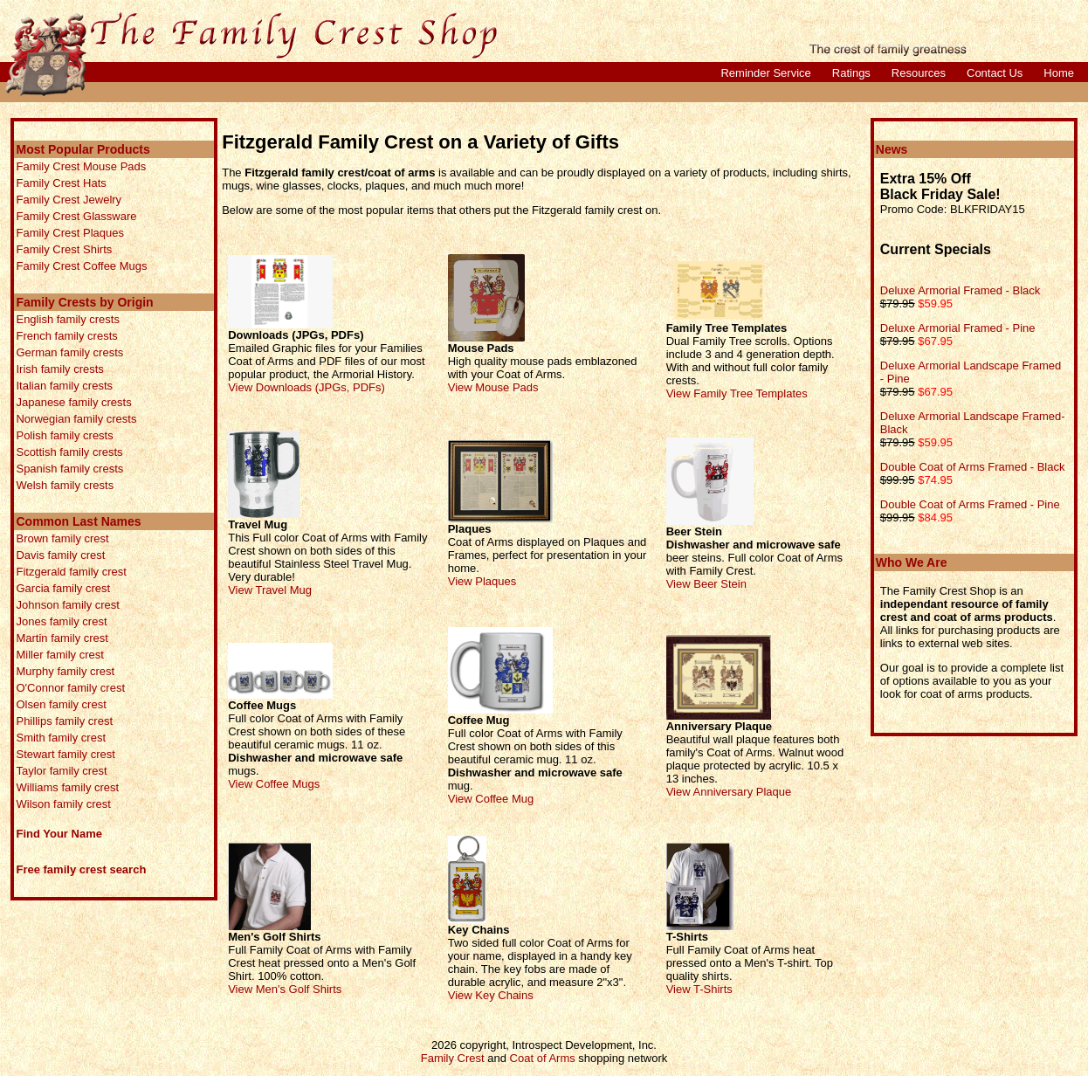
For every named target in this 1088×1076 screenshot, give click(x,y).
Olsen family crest (61, 704)
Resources (919, 72)
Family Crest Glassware (76, 216)
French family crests (66, 335)
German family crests (69, 352)
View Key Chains (491, 995)
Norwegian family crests (76, 418)
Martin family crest (61, 638)
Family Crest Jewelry (68, 199)
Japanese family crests (73, 402)
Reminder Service (765, 72)
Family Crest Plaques (70, 232)
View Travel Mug (270, 590)
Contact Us (995, 72)
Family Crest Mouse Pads (81, 166)
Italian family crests (64, 385)
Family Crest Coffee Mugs (81, 265)
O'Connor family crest (70, 687)
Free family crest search (81, 869)
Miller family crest (59, 654)
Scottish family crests (69, 452)
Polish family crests (64, 435)
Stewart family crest (65, 754)
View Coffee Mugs (274, 783)
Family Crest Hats (61, 183)
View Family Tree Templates (737, 393)
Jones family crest (61, 621)
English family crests (67, 319)
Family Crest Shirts (64, 249)
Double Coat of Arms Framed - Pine (970, 504)
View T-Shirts (699, 989)
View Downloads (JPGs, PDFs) (306, 387)
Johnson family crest (68, 604)
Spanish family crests (69, 468)
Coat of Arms (542, 1058)
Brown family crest (62, 538)
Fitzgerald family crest (71, 571)
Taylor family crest (61, 770)
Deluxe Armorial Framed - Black (960, 290)
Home (1058, 72)
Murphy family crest (65, 671)
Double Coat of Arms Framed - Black (972, 466)
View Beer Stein (706, 583)
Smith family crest (61, 737)
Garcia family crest (63, 588)
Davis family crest (60, 555)
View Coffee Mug (491, 798)
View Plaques (482, 581)
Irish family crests (59, 369)
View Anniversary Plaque (729, 791)
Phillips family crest (64, 721)
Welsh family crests (65, 485)
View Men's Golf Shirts (284, 989)
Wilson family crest (63, 803)
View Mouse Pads (493, 387)
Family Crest (453, 1058)
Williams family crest (67, 787)
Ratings (851, 72)
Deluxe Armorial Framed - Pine (958, 328)
